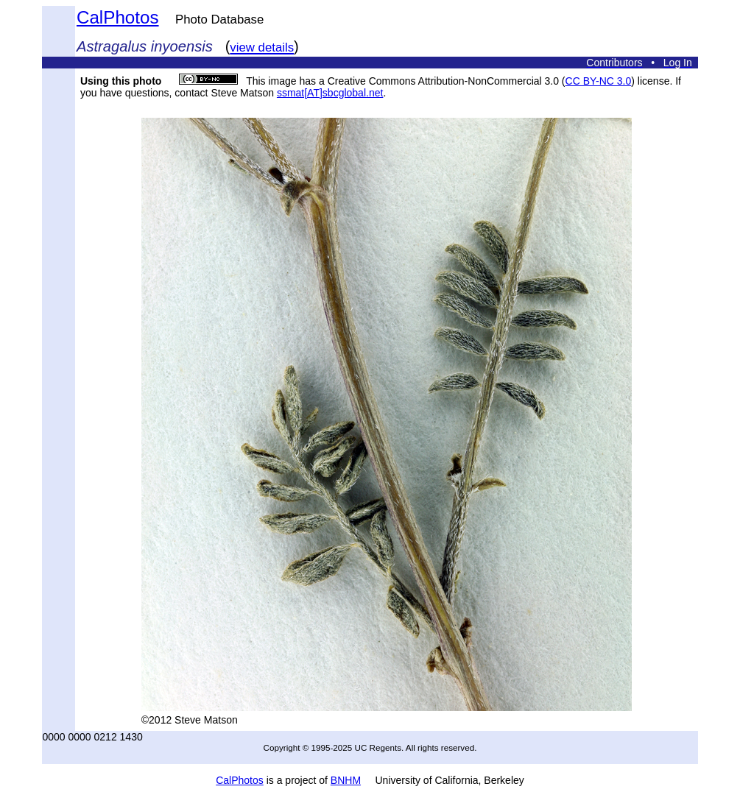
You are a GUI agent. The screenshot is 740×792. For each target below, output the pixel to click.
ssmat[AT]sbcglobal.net (330, 93)
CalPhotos (118, 17)
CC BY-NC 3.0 (598, 81)
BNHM (346, 780)
